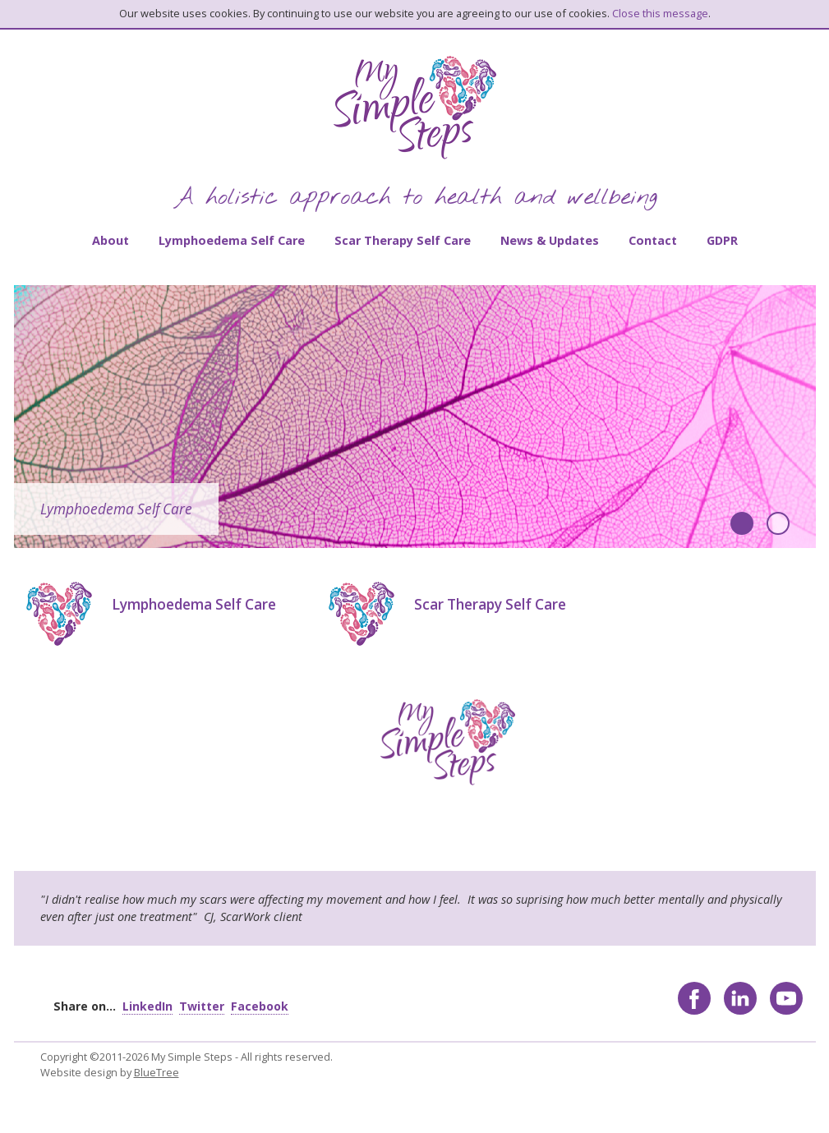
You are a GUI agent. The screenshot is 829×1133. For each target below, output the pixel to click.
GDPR (722, 240)
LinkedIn (147, 1006)
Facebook (259, 1006)
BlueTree (156, 1072)
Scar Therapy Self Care (402, 240)
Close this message (660, 13)
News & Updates (549, 240)
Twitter (201, 1006)
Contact (653, 240)
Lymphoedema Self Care (232, 240)
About (110, 240)
